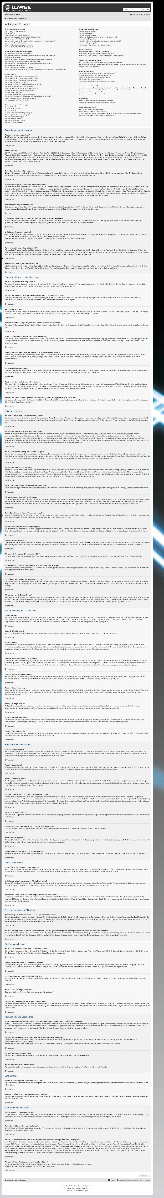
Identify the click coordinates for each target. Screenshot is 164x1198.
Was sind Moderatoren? (86, 33)
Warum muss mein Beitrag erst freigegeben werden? (21, 98)
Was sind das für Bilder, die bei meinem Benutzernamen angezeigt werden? (28, 63)
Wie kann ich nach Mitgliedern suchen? (91, 79)
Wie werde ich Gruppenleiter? (88, 39)
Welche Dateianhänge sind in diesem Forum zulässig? (96, 100)
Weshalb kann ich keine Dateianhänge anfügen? (20, 90)
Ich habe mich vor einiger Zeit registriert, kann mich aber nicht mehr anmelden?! (30, 41)
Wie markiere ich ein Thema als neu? (16, 100)
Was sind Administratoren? (87, 31)
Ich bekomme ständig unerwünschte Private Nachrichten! (96, 54)
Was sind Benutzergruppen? (87, 35)
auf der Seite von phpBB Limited (65, 1117)
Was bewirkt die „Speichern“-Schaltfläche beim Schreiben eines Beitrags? (28, 96)
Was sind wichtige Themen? (13, 118)
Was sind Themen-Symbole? (14, 122)
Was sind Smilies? (10, 111)
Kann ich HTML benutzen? (13, 109)
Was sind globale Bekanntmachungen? (17, 115)
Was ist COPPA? (10, 33)
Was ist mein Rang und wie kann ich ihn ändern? (20, 67)
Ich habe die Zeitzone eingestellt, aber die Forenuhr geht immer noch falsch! (28, 59)
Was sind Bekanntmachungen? (14, 117)
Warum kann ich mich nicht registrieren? (17, 35)
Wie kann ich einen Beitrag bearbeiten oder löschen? (21, 78)
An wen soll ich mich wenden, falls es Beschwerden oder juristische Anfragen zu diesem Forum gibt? (110, 113)
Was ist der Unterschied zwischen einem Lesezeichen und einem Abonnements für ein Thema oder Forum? (112, 88)
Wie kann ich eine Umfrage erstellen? (16, 82)
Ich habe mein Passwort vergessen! (16, 43)
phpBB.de (140, 341)
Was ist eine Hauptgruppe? (87, 43)
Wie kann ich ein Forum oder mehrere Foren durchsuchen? (97, 73)
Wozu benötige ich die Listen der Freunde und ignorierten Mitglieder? (100, 62)
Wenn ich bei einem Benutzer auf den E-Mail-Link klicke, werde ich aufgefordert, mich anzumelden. (36, 69)
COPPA (117, 187)
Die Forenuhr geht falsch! (13, 57)
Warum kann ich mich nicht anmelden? (17, 39)
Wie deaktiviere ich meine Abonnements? (92, 94)
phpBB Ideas (102, 1128)
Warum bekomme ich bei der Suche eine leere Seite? (95, 77)
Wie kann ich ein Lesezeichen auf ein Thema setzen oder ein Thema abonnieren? (104, 90)
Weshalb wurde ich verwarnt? (14, 92)
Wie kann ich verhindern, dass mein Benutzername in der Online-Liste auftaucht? (30, 55)
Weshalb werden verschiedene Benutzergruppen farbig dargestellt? (100, 41)
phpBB (71, 1186)
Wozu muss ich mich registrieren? (15, 31)
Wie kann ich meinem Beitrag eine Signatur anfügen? (21, 80)
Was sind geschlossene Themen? (15, 120)
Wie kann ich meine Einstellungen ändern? (18, 54)
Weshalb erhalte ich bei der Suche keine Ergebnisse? (95, 75)
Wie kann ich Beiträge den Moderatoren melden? (20, 94)
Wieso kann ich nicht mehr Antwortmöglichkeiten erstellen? (23, 84)
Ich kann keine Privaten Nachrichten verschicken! (94, 51)
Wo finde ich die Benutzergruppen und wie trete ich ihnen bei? (98, 37)
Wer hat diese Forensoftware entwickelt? (91, 109)
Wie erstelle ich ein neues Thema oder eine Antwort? (21, 76)
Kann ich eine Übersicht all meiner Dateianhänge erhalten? (97, 102)
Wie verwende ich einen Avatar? (15, 65)
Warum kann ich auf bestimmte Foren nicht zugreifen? (22, 88)
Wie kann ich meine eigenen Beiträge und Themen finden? (97, 81)
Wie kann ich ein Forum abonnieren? (90, 92)
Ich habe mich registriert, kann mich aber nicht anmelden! (22, 37)
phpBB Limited (125, 341)
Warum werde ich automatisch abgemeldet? (18, 45)
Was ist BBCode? (10, 107)
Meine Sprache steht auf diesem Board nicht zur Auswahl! (23, 61)
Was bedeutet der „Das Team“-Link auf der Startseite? (95, 45)
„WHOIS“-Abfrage (14, 1144)
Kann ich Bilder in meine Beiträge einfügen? (18, 113)
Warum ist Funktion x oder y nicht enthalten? (92, 111)
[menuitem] (18, 14)
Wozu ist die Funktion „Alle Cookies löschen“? (19, 47)
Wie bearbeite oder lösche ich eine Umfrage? (19, 86)
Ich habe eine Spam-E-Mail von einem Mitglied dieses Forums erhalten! (101, 55)
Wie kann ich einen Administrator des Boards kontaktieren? (97, 115)
